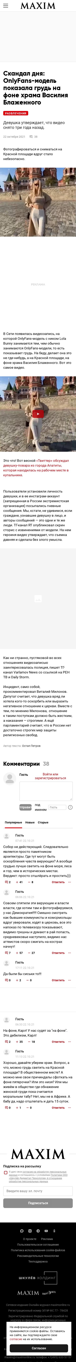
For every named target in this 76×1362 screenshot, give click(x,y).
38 (33, 136)
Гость (19, 835)
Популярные (13, 822)
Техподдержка (38, 1261)
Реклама (47, 1239)
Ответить (58, 882)
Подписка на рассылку (22, 1166)
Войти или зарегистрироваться (50, 776)
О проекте (29, 1239)
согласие (16, 1339)
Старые (43, 822)
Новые (30, 822)
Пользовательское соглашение (38, 1244)
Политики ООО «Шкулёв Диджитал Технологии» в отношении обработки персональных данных (38, 1178)
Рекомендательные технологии (38, 1255)
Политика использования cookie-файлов (38, 1250)
